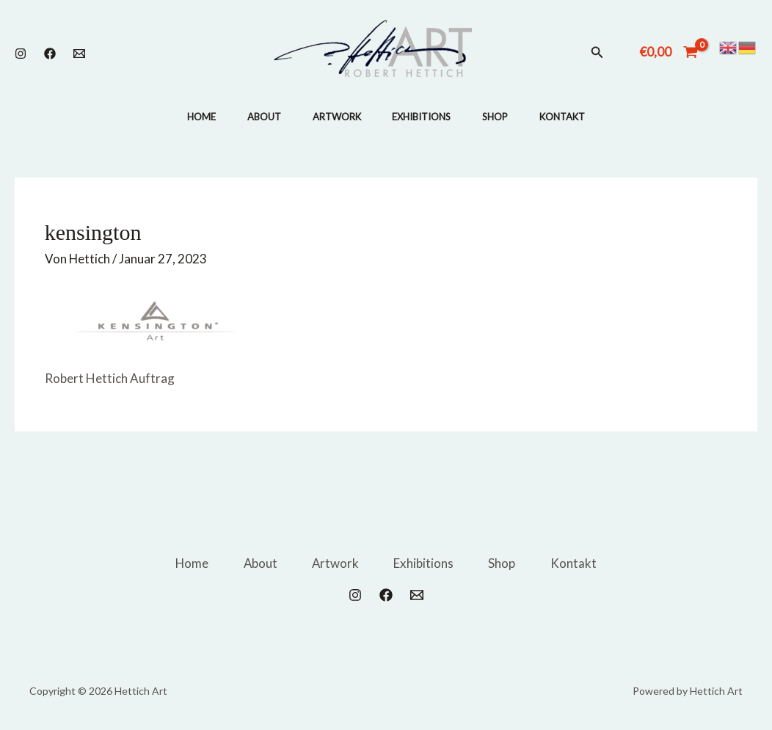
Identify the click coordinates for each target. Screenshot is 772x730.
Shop (501, 117)
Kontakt (571, 117)
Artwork (334, 117)
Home (192, 117)
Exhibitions (423, 117)
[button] (597, 52)
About (258, 117)
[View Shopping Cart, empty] (668, 51)
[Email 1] (79, 53)
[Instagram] (20, 53)
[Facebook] (50, 53)
